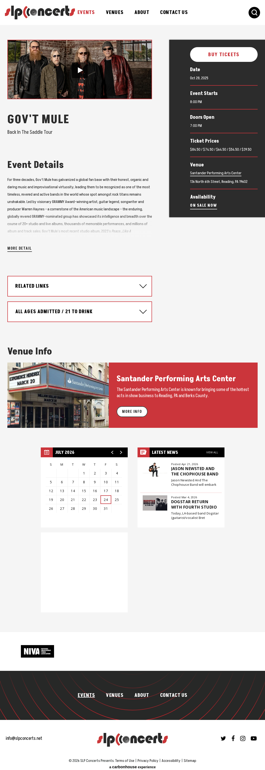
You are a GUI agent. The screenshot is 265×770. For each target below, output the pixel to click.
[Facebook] (233, 736)
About (141, 12)
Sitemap (190, 758)
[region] (84, 485)
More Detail (19, 246)
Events (86, 12)
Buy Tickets (224, 54)
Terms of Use (124, 758)
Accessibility (171, 758)
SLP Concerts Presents (40, 12)
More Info (132, 409)
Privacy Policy (148, 758)
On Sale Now (203, 205)
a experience (132, 764)
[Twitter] (223, 736)
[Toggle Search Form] (254, 12)
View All (212, 450)
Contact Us (174, 12)
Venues (115, 12)
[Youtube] (254, 736)
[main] (132, 327)
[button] (80, 70)
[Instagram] (242, 736)
